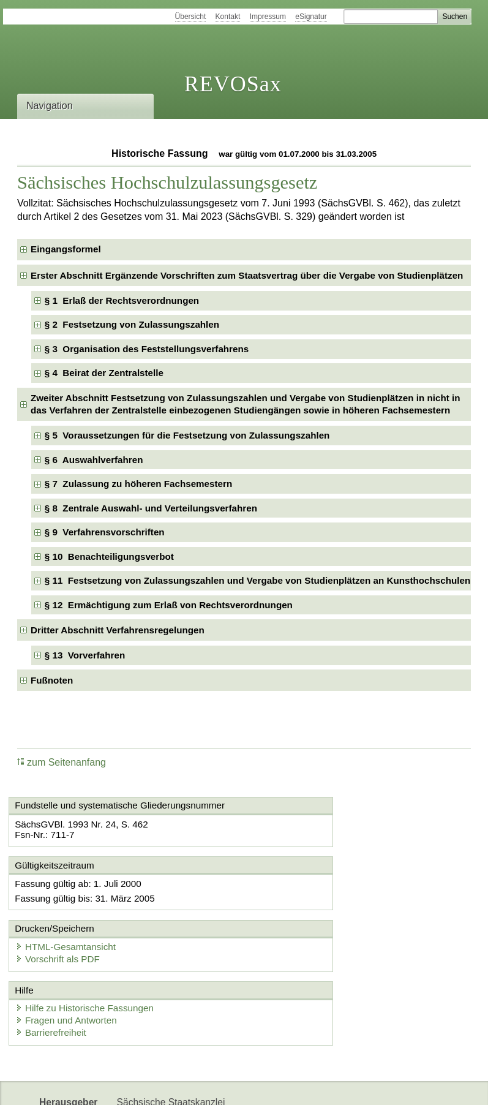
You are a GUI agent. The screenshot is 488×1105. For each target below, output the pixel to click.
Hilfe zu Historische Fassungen (89, 948)
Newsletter (292, 1085)
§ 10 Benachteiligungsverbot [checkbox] (109, 556)
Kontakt (228, 16)
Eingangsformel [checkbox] (66, 249)
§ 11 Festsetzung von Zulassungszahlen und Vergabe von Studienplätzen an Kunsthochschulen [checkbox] (257, 580)
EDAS (410, 1085)
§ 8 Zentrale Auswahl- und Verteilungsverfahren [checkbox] (151, 508)
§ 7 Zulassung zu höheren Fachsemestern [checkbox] (138, 483)
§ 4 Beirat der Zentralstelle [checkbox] (104, 373)
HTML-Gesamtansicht (308, 885)
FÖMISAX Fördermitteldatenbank (187, 1085)
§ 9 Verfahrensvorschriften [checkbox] (105, 532)
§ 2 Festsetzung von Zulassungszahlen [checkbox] (132, 324)
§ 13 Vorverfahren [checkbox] (85, 655)
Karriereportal (356, 1085)
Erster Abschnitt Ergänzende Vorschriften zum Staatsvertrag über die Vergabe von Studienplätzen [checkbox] (247, 275)
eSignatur (310, 16)
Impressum (268, 16)
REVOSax (233, 84)
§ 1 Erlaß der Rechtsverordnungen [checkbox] (122, 300)
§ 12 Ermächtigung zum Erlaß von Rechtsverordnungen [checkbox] (169, 605)
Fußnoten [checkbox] (52, 680)
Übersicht (190, 16)
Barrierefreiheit (56, 972)
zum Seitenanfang (61, 762)
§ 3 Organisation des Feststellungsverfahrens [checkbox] (147, 349)
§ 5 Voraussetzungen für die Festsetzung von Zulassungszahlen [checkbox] (187, 435)
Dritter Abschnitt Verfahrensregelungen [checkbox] (118, 630)
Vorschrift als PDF (300, 897)
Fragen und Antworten (71, 960)
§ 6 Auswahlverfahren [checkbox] (94, 459)
